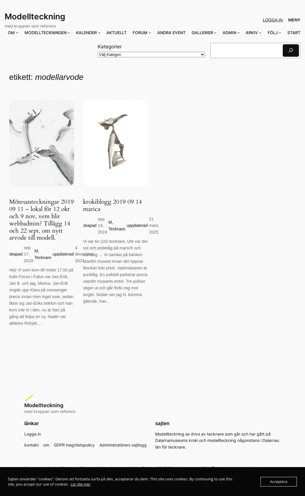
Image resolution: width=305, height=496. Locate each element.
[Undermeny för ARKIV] (260, 32)
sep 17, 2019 (28, 254)
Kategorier (110, 46)
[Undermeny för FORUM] (150, 32)
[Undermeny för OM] (17, 32)
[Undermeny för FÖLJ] (280, 32)
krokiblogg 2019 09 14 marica (112, 206)
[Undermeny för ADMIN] (238, 32)
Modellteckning (35, 16)
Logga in (273, 20)
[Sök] (291, 50)
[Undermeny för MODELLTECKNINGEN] (68, 32)
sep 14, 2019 (102, 225)
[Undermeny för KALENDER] (99, 32)
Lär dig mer (80, 484)
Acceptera (278, 481)
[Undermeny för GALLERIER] (215, 32)
